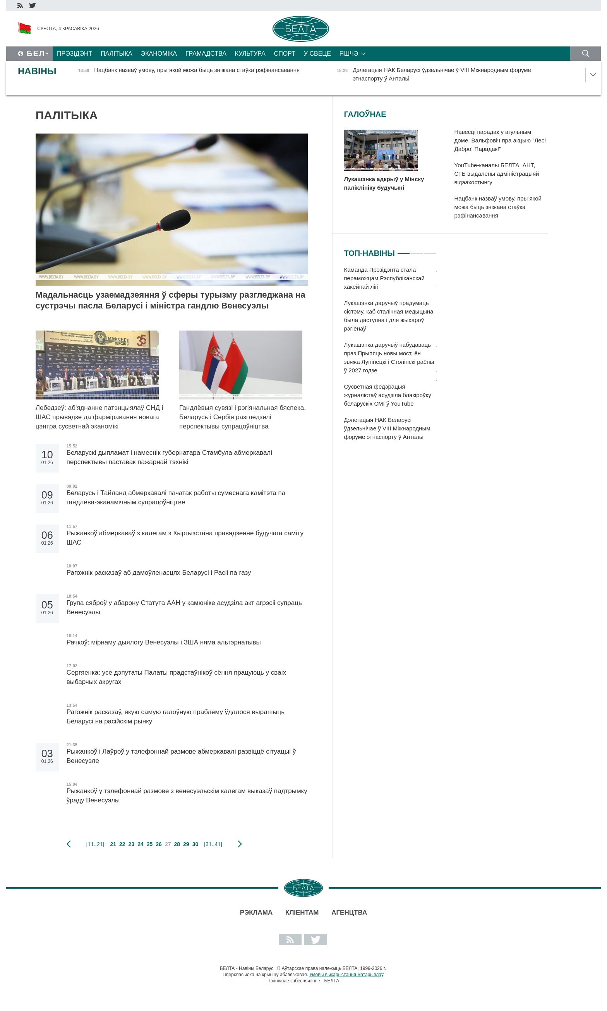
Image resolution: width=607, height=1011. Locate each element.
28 (177, 844)
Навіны (37, 71)
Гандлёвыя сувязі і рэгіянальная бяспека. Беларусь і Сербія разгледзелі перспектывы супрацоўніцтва (242, 417)
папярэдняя (69, 844)
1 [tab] (404, 250)
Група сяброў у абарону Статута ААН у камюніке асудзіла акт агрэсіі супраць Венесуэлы (184, 607)
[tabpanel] (390, 357)
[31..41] (213, 844)
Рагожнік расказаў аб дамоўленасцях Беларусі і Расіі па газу (159, 572)
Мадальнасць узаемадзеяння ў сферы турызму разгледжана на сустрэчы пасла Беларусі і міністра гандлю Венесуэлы (170, 300)
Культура (250, 53)
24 (140, 844)
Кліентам (302, 912)
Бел (36, 53)
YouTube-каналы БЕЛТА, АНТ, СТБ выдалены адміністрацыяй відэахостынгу (496, 173)
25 (150, 844)
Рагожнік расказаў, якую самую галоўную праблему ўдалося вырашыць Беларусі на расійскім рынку (176, 716)
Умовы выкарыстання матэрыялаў (346, 974)
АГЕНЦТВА (349, 912)
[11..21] (95, 844)
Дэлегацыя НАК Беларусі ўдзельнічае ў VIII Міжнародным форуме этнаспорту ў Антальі (387, 428)
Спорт (284, 53)
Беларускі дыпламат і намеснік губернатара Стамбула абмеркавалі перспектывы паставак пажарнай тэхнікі (169, 457)
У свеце (317, 53)
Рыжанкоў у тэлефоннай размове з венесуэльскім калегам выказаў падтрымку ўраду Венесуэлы (187, 795)
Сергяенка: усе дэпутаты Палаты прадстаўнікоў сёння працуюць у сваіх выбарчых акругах (176, 677)
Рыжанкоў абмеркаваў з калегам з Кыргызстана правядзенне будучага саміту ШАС (185, 537)
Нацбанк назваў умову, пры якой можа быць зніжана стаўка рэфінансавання (498, 207)
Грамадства (205, 53)
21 (113, 844)
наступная (240, 844)
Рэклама (256, 912)
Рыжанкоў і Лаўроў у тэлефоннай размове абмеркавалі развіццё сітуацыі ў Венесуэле (181, 756)
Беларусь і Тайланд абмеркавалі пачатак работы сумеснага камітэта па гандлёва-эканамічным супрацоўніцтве (176, 497)
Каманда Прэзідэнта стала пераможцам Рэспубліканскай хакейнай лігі (384, 278)
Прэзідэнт (74, 53)
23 (132, 844)
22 (122, 844)
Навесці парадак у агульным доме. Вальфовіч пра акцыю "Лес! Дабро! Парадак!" (500, 140)
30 (195, 844)
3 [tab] (430, 250)
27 (168, 844)
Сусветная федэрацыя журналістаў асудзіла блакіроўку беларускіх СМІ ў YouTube (387, 395)
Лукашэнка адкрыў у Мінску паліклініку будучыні (384, 183)
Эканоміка (159, 53)
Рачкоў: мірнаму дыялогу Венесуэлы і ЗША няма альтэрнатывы (164, 642)
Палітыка (116, 53)
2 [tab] (417, 250)
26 (159, 844)
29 (186, 844)
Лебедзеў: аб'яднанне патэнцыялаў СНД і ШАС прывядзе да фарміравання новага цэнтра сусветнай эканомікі (99, 417)
